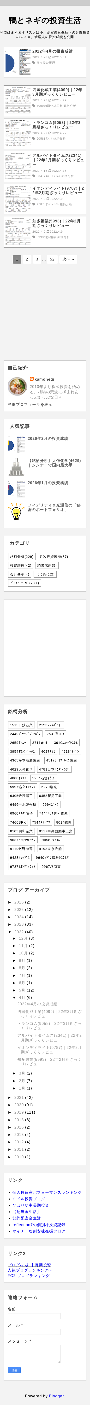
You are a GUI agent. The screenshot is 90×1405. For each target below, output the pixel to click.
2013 (19, 1135)
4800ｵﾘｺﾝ (18, 778)
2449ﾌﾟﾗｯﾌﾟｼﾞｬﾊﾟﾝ (25, 734)
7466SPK (18, 822)
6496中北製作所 (23, 804)
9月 (23, 960)
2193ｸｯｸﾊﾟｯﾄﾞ (50, 725)
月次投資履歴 (54, 557)
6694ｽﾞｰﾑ (51, 804)
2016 (19, 1127)
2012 (19, 1142)
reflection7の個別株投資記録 (39, 1225)
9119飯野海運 (21, 849)
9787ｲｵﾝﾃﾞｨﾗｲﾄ (23, 867)
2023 (19, 924)
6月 (23, 983)
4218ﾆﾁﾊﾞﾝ (70, 751)
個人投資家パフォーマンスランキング (47, 1192)
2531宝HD (55, 734)
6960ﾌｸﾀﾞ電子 (21, 813)
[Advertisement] (45, 315)
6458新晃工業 (50, 796)
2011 (19, 1149)
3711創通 (40, 743)
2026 (19, 902)
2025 (19, 910)
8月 (23, 968)
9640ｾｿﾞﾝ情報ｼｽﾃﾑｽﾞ (53, 858)
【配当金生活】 (26, 1212)
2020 (19, 1105)
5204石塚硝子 (43, 778)
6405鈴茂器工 (21, 796)
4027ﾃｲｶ (48, 751)
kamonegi (44, 379)
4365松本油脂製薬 (25, 760)
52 (52, 259)
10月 (24, 953)
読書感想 (47, 565)
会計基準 (19, 574)
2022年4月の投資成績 (37, 1004)
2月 (23, 1081)
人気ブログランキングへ (30, 1270)
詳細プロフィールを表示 (30, 405)
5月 (23, 990)
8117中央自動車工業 (56, 831)
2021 (19, 1098)
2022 (19, 932)
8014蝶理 (64, 822)
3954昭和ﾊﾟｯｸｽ (22, 751)
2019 (19, 1112)
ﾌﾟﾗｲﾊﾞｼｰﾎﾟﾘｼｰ (24, 583)
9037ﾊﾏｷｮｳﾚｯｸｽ (23, 840)
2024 (19, 917)
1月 (23, 1088)
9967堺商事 (51, 867)
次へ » (68, 259)
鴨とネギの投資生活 (45, 20)
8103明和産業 (21, 831)
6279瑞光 (49, 787)
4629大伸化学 (21, 769)
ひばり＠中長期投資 (30, 1205)
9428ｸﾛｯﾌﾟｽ (20, 858)
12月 (24, 938)
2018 (19, 1120)
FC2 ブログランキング (29, 1276)
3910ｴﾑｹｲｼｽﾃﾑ (66, 743)
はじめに (45, 574)
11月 (24, 946)
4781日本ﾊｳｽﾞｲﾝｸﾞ (54, 769)
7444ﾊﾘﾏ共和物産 (53, 813)
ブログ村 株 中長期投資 (29, 1265)
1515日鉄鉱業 (21, 725)
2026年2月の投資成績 (48, 439)
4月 (23, 998)
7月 (23, 975)
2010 (19, 1157)
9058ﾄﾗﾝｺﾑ (51, 840)
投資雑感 (20, 565)
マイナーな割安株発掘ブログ (39, 1231)
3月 (23, 1073)
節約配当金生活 (26, 1218)
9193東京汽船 (50, 849)
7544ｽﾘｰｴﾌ (41, 822)
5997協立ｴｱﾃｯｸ (22, 787)
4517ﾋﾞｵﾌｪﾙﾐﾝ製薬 (61, 760)
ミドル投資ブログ (28, 1199)
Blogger (56, 1396)
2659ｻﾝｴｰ (18, 743)
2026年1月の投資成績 (48, 483)
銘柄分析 (22, 557)
